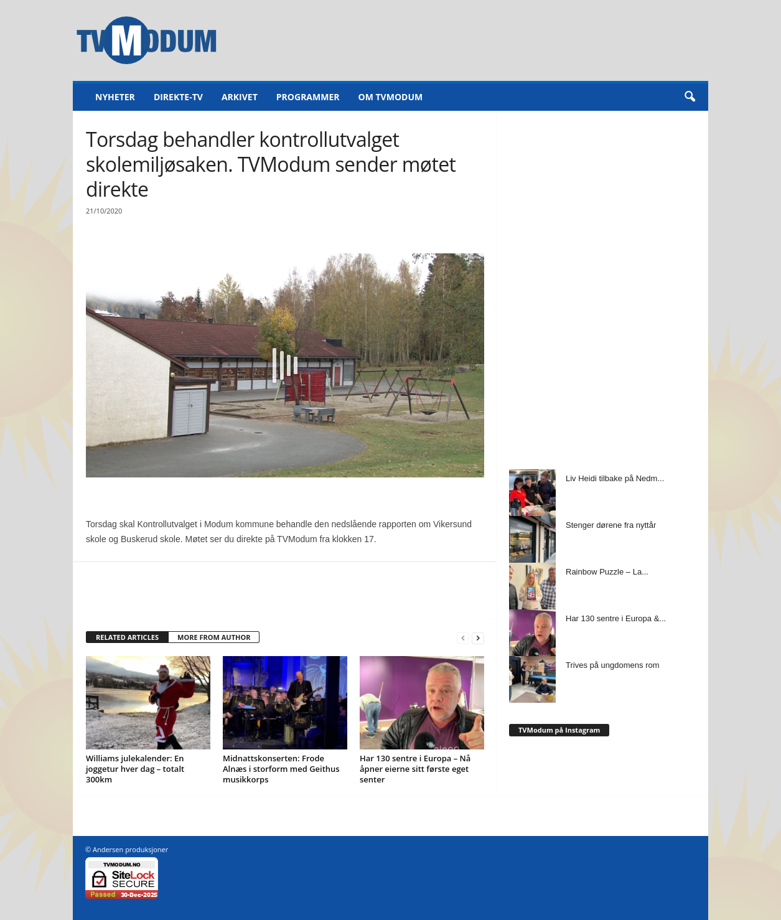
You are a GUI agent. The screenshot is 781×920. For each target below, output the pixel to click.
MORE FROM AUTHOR (213, 637)
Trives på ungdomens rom (613, 665)
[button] (689, 97)
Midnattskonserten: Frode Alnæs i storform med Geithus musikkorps (281, 769)
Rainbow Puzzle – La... (607, 571)
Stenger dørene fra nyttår (611, 525)
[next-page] (478, 637)
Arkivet (240, 97)
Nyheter (115, 97)
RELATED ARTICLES (127, 637)
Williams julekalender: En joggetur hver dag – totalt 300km (135, 769)
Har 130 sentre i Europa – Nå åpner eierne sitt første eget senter (415, 769)
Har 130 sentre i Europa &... (616, 618)
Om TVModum (390, 97)
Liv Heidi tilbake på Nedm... (615, 478)
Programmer (308, 97)
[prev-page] (463, 637)
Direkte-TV (178, 97)
